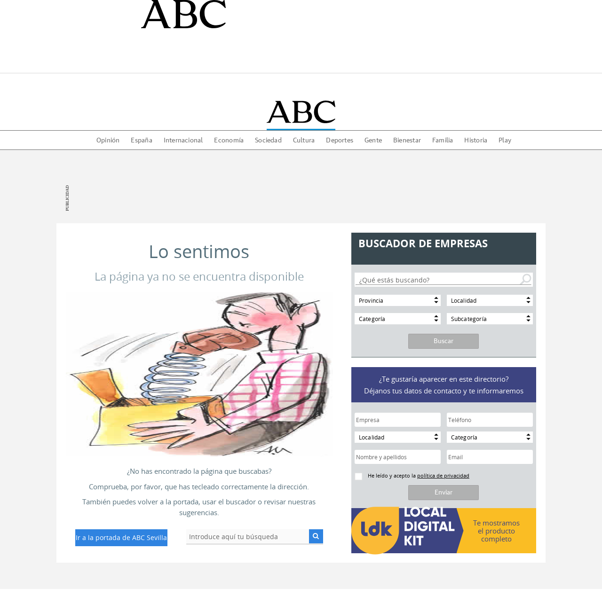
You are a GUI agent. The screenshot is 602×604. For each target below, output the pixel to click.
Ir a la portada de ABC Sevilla (121, 537)
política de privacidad (443, 475)
